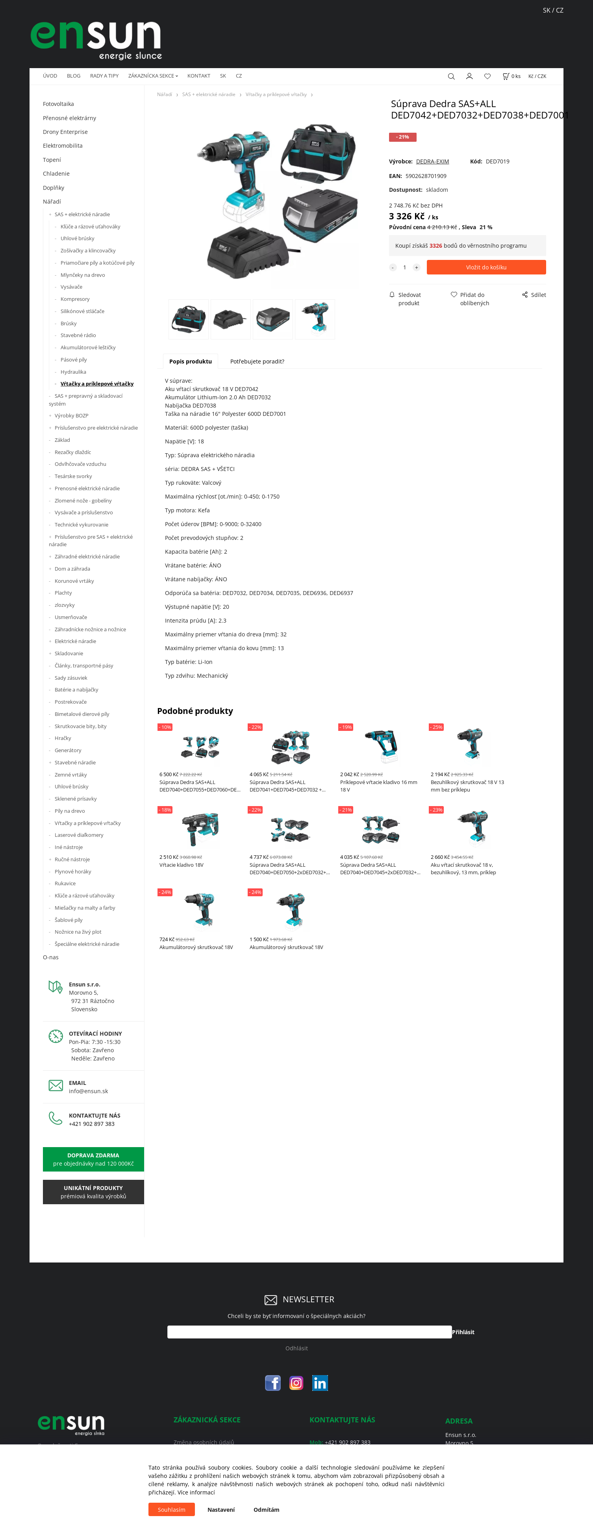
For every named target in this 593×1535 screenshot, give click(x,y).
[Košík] (511, 76)
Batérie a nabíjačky (76, 689)
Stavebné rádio (78, 335)
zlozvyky (65, 604)
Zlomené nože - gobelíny (83, 500)
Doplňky (53, 187)
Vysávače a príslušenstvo (84, 512)
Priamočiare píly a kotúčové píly (98, 262)
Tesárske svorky (73, 476)
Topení (52, 159)
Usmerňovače (71, 617)
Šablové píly (69, 919)
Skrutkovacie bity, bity (81, 726)
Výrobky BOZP (72, 415)
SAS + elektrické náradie (82, 214)
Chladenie (56, 173)
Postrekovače (71, 701)
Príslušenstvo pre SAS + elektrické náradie (91, 540)
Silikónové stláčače (82, 311)
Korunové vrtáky (74, 580)
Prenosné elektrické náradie (87, 488)
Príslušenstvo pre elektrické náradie (96, 427)
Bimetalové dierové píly (82, 713)
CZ (239, 75)
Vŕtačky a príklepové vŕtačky (97, 383)
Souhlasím (171, 1509)
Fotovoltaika (58, 104)
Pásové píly (74, 359)
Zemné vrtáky (71, 774)
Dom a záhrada (72, 568)
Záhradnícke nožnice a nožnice (90, 629)
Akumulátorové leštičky (88, 347)
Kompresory (75, 298)
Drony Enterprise (65, 131)
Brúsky (69, 323)
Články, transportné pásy (84, 665)
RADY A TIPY (104, 75)
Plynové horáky (73, 871)
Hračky (63, 738)
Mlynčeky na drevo (83, 274)
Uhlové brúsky (78, 238)
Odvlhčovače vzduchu (80, 463)
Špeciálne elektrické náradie (87, 943)
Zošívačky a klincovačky (88, 250)
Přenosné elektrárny (69, 118)
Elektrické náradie (75, 641)
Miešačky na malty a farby (85, 907)
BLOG (73, 75)
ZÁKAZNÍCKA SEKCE (151, 75)
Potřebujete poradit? (257, 361)
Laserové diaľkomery (79, 834)
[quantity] (405, 267)
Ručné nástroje (72, 859)
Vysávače (71, 286)
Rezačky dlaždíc (73, 452)
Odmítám (267, 1509)
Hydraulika (73, 371)
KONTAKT (198, 75)
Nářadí (52, 201)
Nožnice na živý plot (78, 931)
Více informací (196, 1492)
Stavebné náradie (75, 762)
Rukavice (65, 883)
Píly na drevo (70, 810)
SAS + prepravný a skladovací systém (85, 399)
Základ (62, 439)
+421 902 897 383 (92, 1123)
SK (547, 10)
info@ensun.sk (88, 1091)
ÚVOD (50, 75)
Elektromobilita (63, 145)
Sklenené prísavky (76, 798)
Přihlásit (463, 1332)
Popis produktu (190, 361)
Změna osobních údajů (204, 1442)
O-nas (51, 957)
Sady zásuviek (71, 677)
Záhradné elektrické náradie (87, 556)
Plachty (63, 592)
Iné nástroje (69, 847)
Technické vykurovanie (81, 524)
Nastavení (221, 1509)
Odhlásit (296, 1348)
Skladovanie (69, 653)
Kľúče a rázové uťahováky (90, 226)
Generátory (68, 750)
